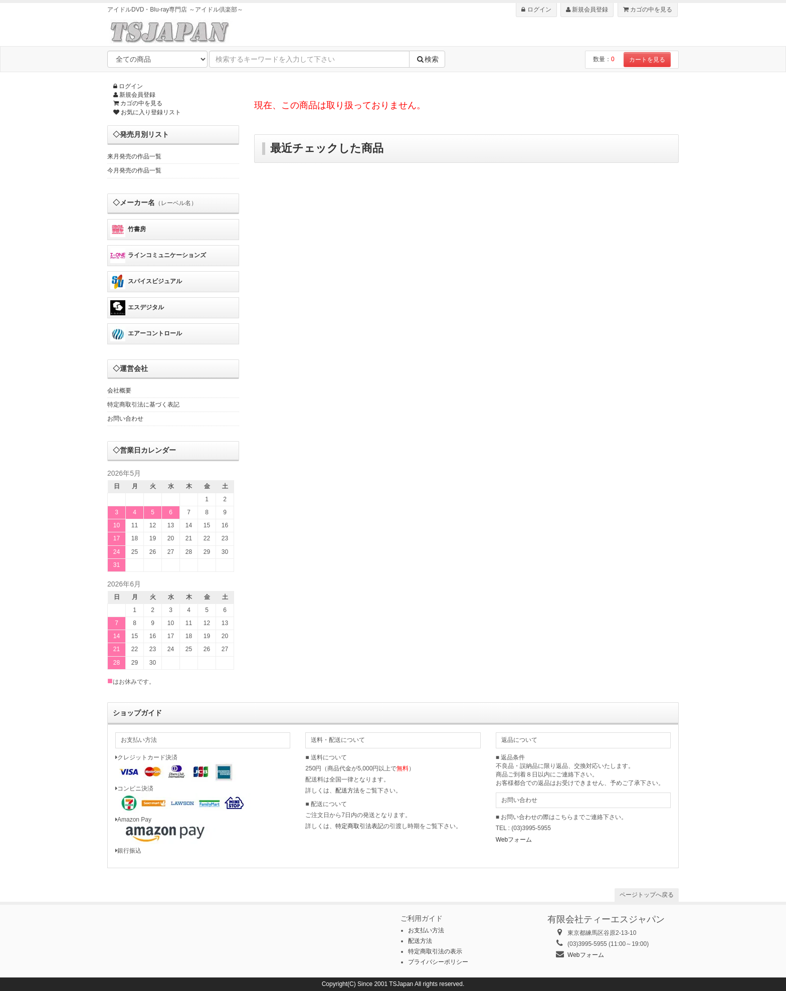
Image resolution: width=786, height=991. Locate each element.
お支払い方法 (426, 930)
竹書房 (128, 229)
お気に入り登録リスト (147, 112)
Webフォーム (514, 839)
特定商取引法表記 (359, 826)
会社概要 (119, 390)
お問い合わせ (125, 418)
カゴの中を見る (647, 9)
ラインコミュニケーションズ (158, 255)
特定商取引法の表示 (435, 951)
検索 (427, 59)
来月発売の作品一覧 (134, 156)
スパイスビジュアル (146, 281)
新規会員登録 (587, 9)
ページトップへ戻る (647, 894)
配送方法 (347, 790)
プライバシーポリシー (438, 961)
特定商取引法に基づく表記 (143, 404)
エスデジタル (137, 307)
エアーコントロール (146, 333)
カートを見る (647, 59)
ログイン (536, 9)
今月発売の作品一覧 (134, 170)
